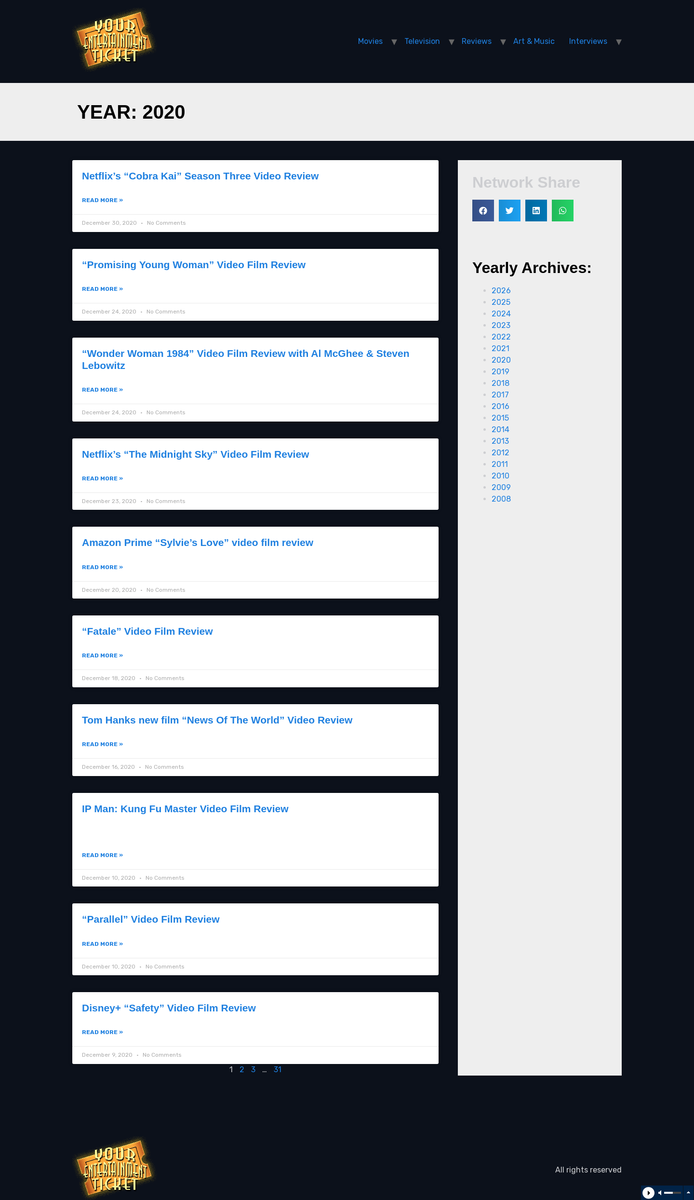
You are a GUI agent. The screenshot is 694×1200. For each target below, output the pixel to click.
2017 (500, 394)
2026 (501, 290)
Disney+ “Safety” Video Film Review (169, 1007)
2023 (501, 325)
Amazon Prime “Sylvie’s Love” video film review (197, 542)
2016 (500, 406)
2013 (500, 441)
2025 (501, 302)
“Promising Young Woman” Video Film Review (194, 264)
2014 (500, 429)
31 (277, 1069)
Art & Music (534, 41)
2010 (500, 475)
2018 (500, 383)
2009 (501, 487)
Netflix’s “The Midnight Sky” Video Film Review (195, 454)
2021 (500, 348)
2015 (500, 418)
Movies (370, 41)
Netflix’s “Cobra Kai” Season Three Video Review (200, 175)
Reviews (477, 41)
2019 (500, 371)
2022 (501, 336)
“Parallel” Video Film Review (151, 919)
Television (422, 41)
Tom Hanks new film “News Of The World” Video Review (217, 719)
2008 (501, 499)
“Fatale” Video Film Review (147, 631)
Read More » (102, 200)
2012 (500, 452)
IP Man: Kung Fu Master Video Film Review (185, 808)
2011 (500, 464)
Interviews (588, 41)
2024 (501, 313)
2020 (501, 360)
